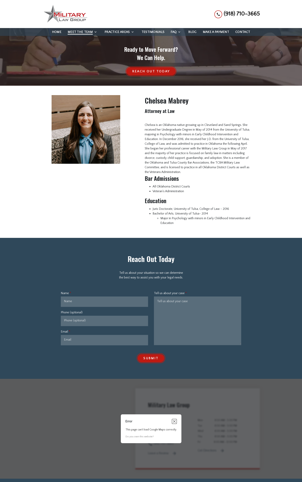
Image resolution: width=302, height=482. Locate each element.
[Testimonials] (153, 32)
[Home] (56, 32)
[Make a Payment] (216, 32)
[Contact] (243, 32)
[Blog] (192, 32)
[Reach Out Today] (151, 71)
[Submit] (151, 358)
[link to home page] (64, 14)
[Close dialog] (174, 421)
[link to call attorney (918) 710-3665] (237, 14)
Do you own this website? (140, 437)
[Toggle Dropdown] (97, 32)
